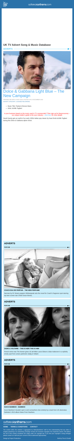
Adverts (8, 49)
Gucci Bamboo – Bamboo (14, 407)
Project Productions (15, 438)
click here (48, 115)
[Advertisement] (37, 25)
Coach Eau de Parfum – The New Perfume (22, 290)
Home (5, 427)
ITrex (63, 438)
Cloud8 (69, 438)
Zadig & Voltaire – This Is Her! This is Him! (21, 348)
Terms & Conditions (19, 427)
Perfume (7, 247)
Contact (33, 427)
